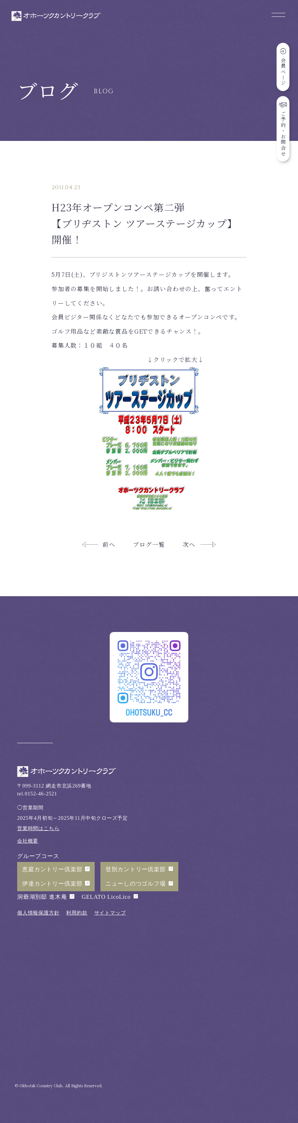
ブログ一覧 (149, 544)
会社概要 (27, 841)
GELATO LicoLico (106, 897)
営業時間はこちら (38, 828)
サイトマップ (110, 913)
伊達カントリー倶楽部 (52, 884)
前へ (109, 544)
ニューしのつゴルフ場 (135, 884)
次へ (189, 544)
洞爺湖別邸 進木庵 (42, 897)
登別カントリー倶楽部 (135, 869)
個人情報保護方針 (38, 913)
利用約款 (76, 913)
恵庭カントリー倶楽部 (52, 869)
